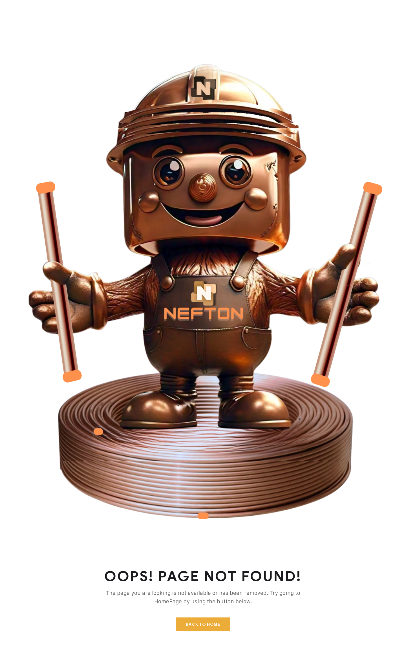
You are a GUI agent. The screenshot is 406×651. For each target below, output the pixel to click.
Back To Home (203, 624)
